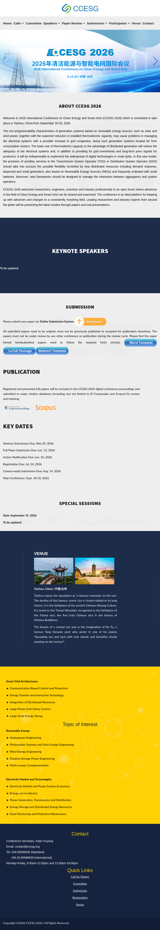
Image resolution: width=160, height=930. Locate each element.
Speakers (50, 23)
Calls (17, 23)
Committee (34, 23)
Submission (95, 23)
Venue (136, 23)
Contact (148, 23)
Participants (118, 23)
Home (7, 23)
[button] (155, 61)
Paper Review (72, 23)
